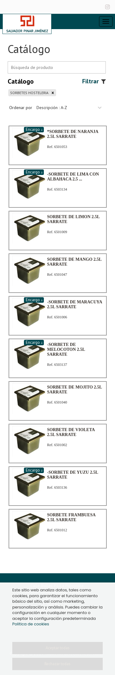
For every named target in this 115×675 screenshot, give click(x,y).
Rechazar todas (57, 663)
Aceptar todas (58, 647)
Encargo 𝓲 (34, 129)
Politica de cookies (30, 624)
